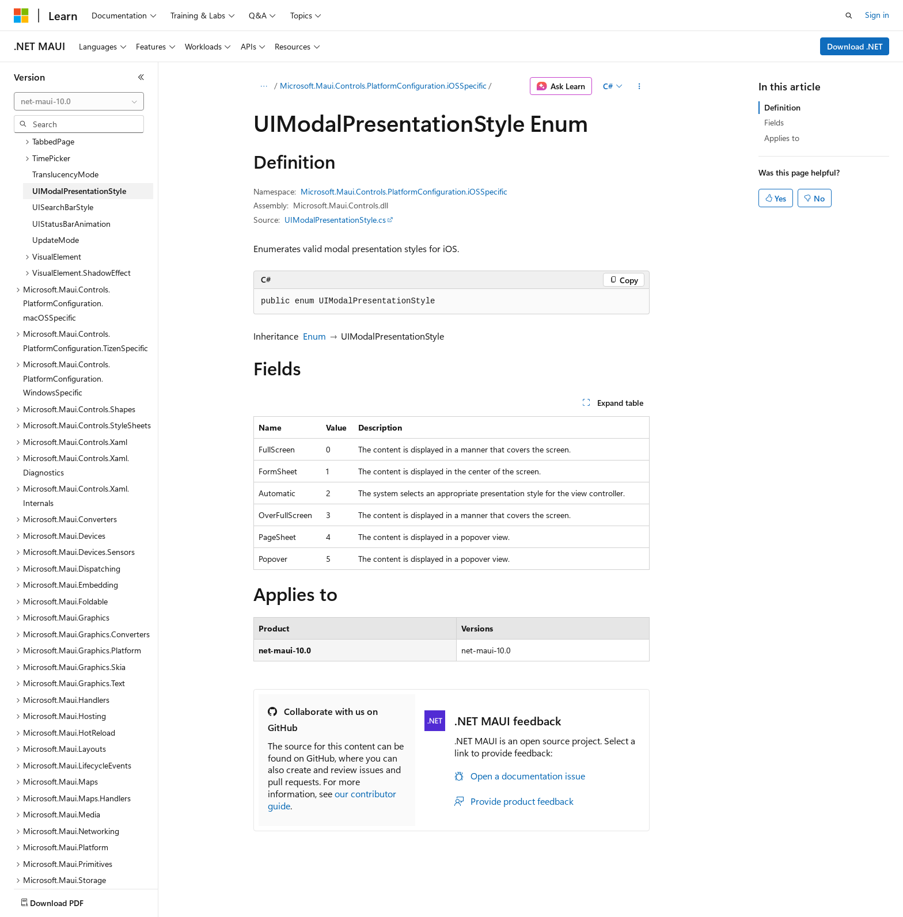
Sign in (877, 14)
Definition (782, 107)
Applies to (781, 137)
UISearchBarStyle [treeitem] (62, 169)
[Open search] (848, 15)
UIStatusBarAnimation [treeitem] (71, 186)
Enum (314, 336)
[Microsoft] (21, 15)
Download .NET (855, 46)
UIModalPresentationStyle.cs (335, 219)
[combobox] (79, 101)
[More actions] (639, 86)
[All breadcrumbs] (263, 86)
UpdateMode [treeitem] (55, 202)
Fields (774, 122)
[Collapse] (141, 77)
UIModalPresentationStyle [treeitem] (79, 153)
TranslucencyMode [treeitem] (65, 136)
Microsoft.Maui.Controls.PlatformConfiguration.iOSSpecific (383, 85)
